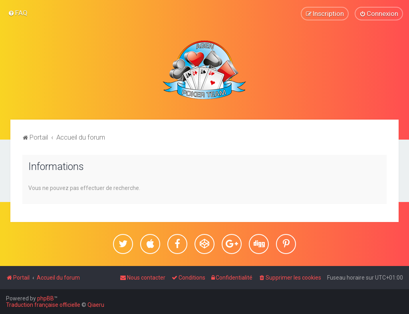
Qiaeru (95, 305)
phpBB (45, 298)
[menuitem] (18, 13)
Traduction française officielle (43, 305)
